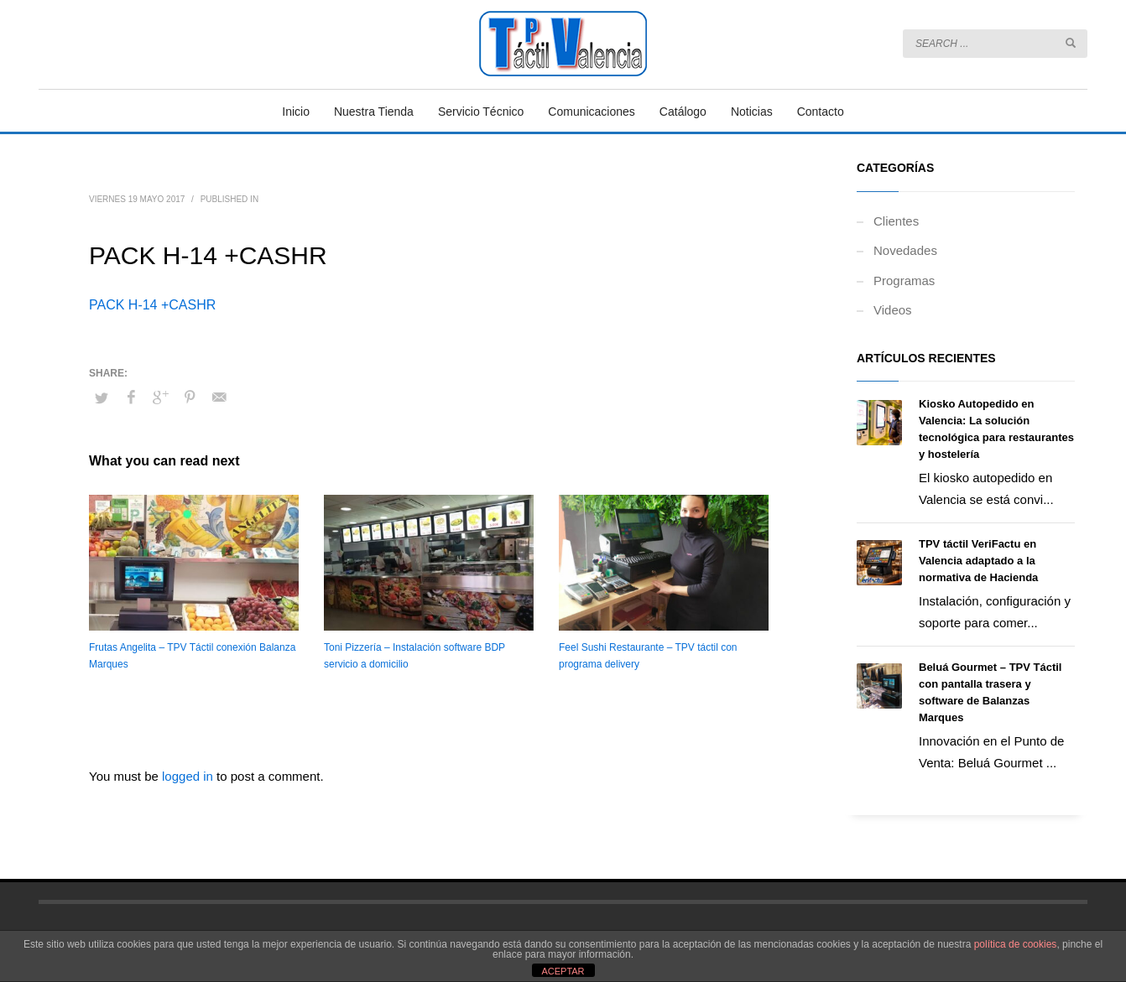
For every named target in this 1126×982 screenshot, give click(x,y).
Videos (892, 310)
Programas (904, 280)
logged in (189, 776)
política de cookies (1015, 944)
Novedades (905, 250)
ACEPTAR (562, 971)
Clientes (896, 221)
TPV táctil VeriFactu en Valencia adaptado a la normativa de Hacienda (978, 561)
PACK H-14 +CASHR (152, 305)
